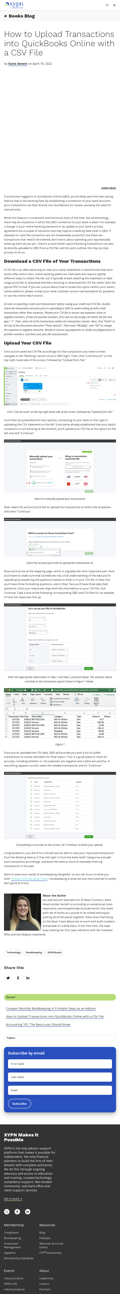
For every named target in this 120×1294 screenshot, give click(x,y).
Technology (13, 898)
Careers (44, 1230)
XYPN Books (55, 898)
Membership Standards (19, 1205)
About (44, 1217)
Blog (42, 1179)
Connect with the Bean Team (29, 825)
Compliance (11, 1179)
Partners (44, 1236)
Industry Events (14, 1225)
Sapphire (10, 1199)
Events (9, 1217)
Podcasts (44, 1184)
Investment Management (12, 1192)
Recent (10, 943)
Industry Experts (14, 1236)
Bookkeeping (34, 898)
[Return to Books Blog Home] (5, 16)
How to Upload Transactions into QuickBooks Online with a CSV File (55, 963)
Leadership (46, 1225)
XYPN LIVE (10, 1230)
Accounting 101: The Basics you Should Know (38, 971)
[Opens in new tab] (7, 1158)
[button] (114, 5)
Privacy (43, 1241)
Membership (14, 1171)
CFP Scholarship (50, 1199)
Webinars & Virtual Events (51, 1192)
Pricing (9, 1253)
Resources (47, 1171)
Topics (10, 984)
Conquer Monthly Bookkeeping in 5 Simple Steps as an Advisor (51, 955)
